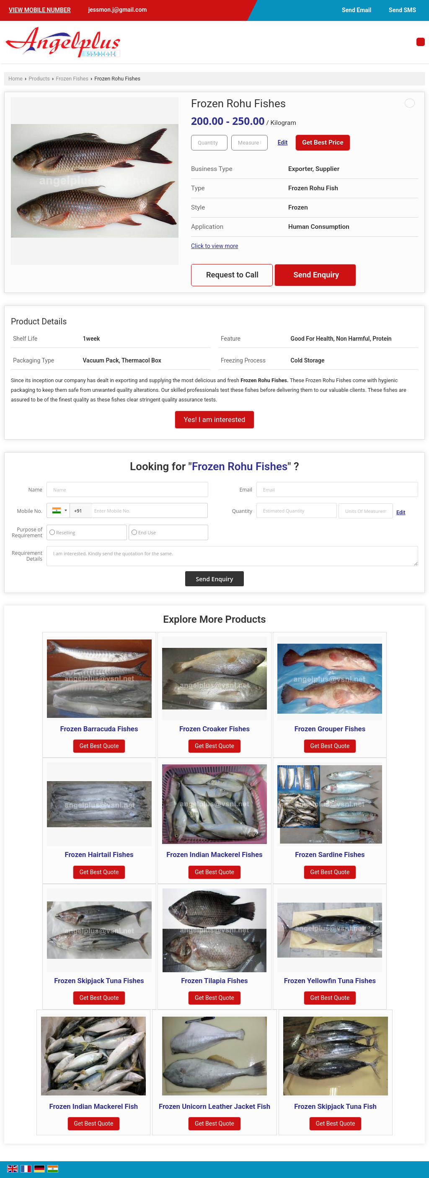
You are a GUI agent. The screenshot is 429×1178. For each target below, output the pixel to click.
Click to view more (214, 246)
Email (245, 489)
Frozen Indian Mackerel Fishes (214, 854)
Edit (283, 142)
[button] (40, 10)
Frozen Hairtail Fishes (99, 854)
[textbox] (249, 142)
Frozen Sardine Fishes (329, 854)
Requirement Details (27, 556)
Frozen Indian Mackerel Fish (93, 1106)
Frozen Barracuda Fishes (99, 729)
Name (35, 489)
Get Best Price (322, 142)
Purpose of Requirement (27, 533)
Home (15, 78)
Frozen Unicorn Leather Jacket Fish (214, 1106)
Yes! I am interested (214, 419)
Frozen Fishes (72, 78)
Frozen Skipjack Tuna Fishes (99, 980)
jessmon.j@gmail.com (117, 9)
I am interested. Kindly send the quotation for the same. (232, 556)
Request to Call (232, 275)
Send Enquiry (316, 275)
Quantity (242, 511)
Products (39, 78)
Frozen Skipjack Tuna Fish (335, 1106)
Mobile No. (29, 511)
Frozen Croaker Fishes (214, 729)
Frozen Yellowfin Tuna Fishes (330, 980)
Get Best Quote (99, 746)
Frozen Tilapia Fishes (214, 980)
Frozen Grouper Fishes (330, 729)
